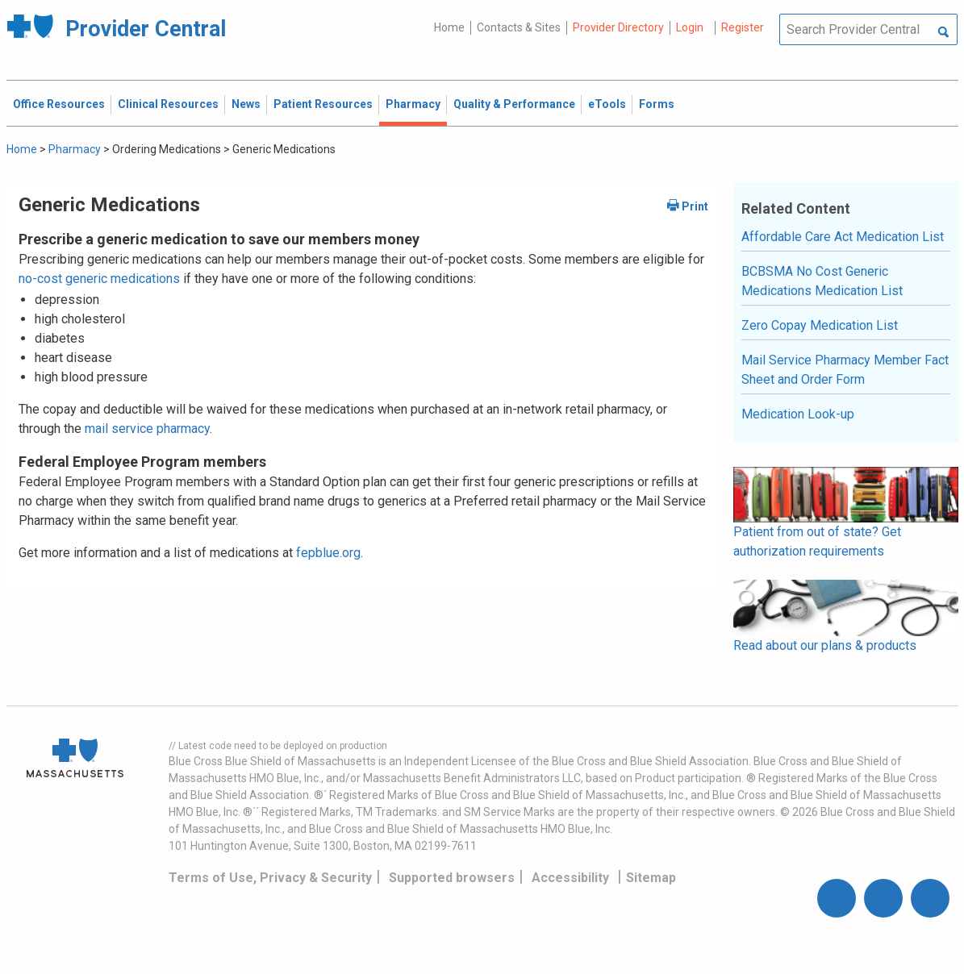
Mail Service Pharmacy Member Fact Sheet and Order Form (845, 369)
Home (449, 27)
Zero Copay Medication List (819, 325)
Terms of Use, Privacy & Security (270, 877)
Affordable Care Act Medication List (842, 236)
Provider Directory (618, 27)
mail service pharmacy (147, 428)
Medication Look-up (797, 414)
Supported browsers (452, 877)
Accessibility (570, 877)
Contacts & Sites (519, 27)
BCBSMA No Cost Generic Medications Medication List (822, 281)
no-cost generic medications (99, 278)
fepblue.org (328, 552)
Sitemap (651, 877)
